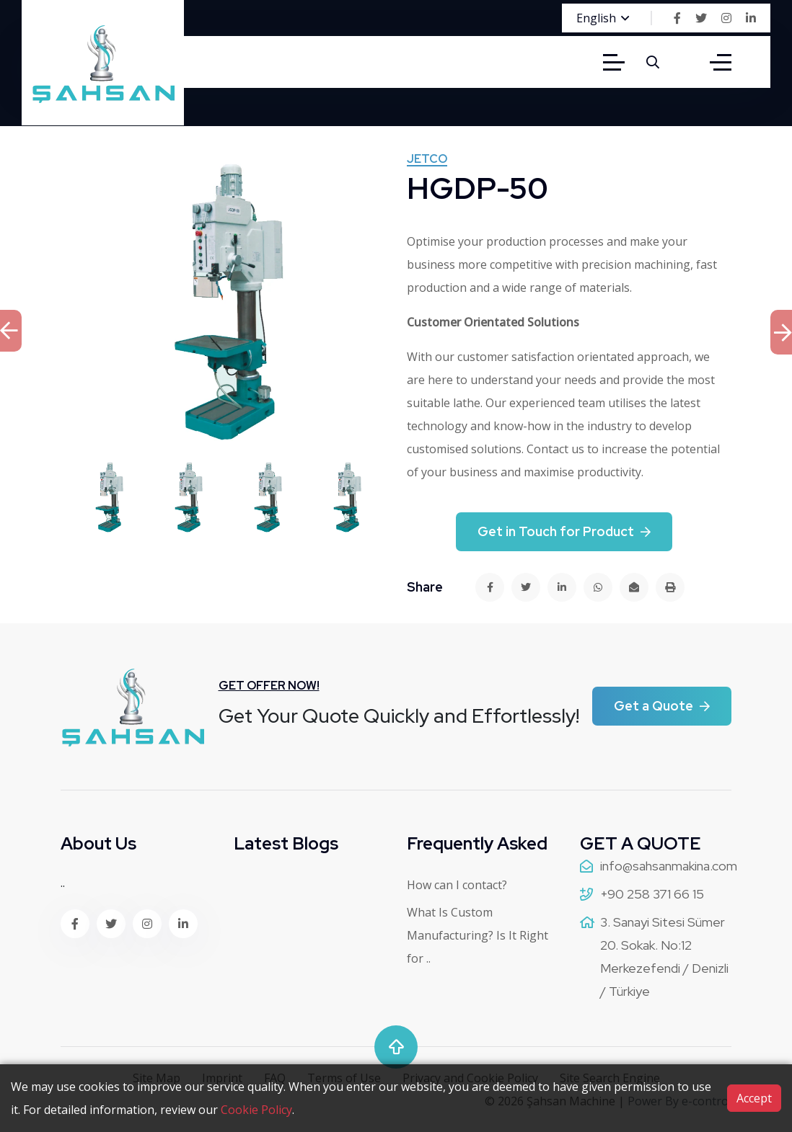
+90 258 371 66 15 (652, 894)
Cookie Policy (256, 1110)
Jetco (427, 159)
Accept (754, 1098)
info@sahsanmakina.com (668, 865)
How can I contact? (457, 885)
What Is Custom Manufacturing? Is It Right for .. (477, 935)
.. (63, 883)
